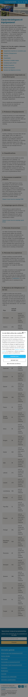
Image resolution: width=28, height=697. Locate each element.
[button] (14, 363)
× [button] (24, 332)
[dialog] (14, 348)
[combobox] (23, 333)
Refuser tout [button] (14, 360)
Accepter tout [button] (14, 356)
